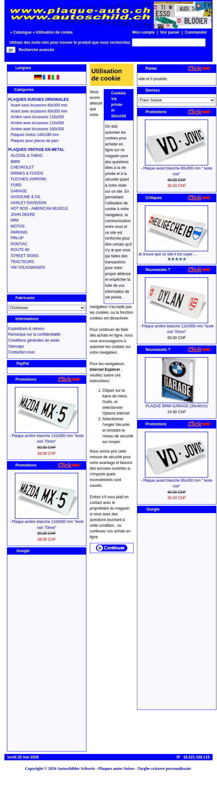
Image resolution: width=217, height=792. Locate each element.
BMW (15, 161)
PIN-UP (17, 238)
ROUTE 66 (20, 250)
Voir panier (170, 32)
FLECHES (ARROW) (28, 179)
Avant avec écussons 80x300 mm (39, 111)
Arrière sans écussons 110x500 (37, 117)
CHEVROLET (22, 167)
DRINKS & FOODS (27, 173)
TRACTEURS (22, 262)
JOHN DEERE (23, 214)
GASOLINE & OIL (26, 197)
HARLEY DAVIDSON (28, 203)
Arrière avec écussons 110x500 (37, 123)
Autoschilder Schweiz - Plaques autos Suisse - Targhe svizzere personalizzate (126, 768)
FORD (16, 185)
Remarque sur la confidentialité (34, 334)
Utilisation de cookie (54, 32)
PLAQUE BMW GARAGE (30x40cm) (177, 406)
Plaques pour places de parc (35, 140)
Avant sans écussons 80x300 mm (39, 105)
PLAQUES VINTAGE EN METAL (36, 149)
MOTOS (18, 226)
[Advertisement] (46, 653)
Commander (196, 32)
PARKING (19, 232)
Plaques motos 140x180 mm (35, 134)
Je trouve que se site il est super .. (167, 254)
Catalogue (22, 32)
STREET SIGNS (25, 256)
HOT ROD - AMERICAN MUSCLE (39, 208)
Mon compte (143, 32)
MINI (15, 220)
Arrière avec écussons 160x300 (37, 129)
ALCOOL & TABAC (27, 155)
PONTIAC (19, 244)
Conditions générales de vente (33, 340)
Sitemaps (16, 346)
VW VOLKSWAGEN (28, 267)
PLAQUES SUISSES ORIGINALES (38, 99)
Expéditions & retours (26, 328)
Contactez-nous (21, 352)
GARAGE (19, 191)
